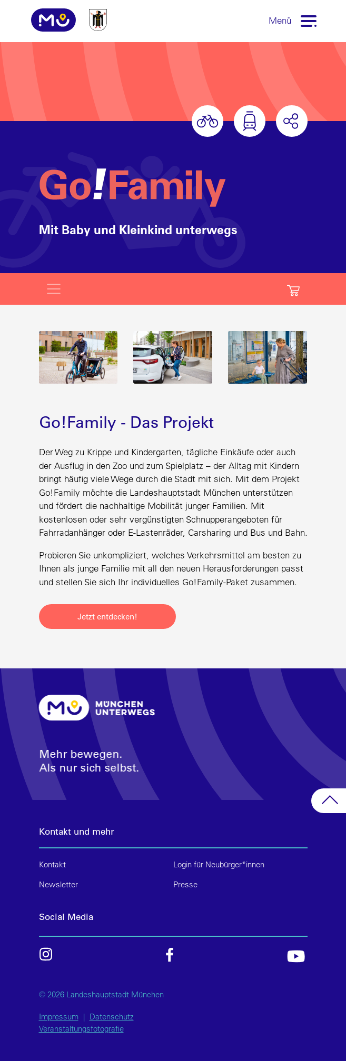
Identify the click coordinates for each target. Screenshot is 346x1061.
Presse (185, 884)
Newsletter (58, 884)
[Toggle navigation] (308, 20)
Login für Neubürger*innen (218, 864)
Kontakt (52, 864)
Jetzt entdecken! (107, 616)
